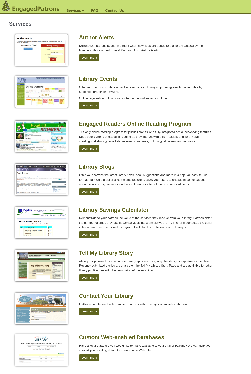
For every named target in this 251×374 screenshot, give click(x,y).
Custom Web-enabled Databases (121, 337)
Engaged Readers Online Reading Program (135, 124)
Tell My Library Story (106, 253)
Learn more (89, 57)
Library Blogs (96, 167)
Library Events (98, 79)
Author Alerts (96, 37)
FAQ (94, 10)
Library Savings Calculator (114, 210)
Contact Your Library (106, 296)
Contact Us (114, 10)
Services (75, 10)
